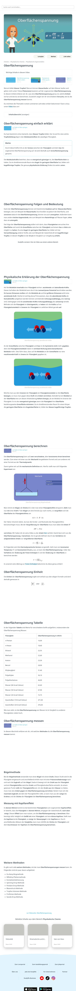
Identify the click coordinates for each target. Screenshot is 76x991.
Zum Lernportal (18, 964)
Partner (63, 972)
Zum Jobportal (58, 964)
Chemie (6, 62)
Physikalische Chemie (17, 62)
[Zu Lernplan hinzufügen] (39, 56)
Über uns (13, 972)
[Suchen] (71, 7)
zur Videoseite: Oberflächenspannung (38, 913)
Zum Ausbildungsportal (38, 964)
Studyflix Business (28, 978)
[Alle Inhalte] (3, 2)
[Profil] (73, 2)
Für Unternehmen (47, 972)
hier (45, 533)
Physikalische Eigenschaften (35, 62)
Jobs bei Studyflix (29, 972)
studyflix (39, 2)
